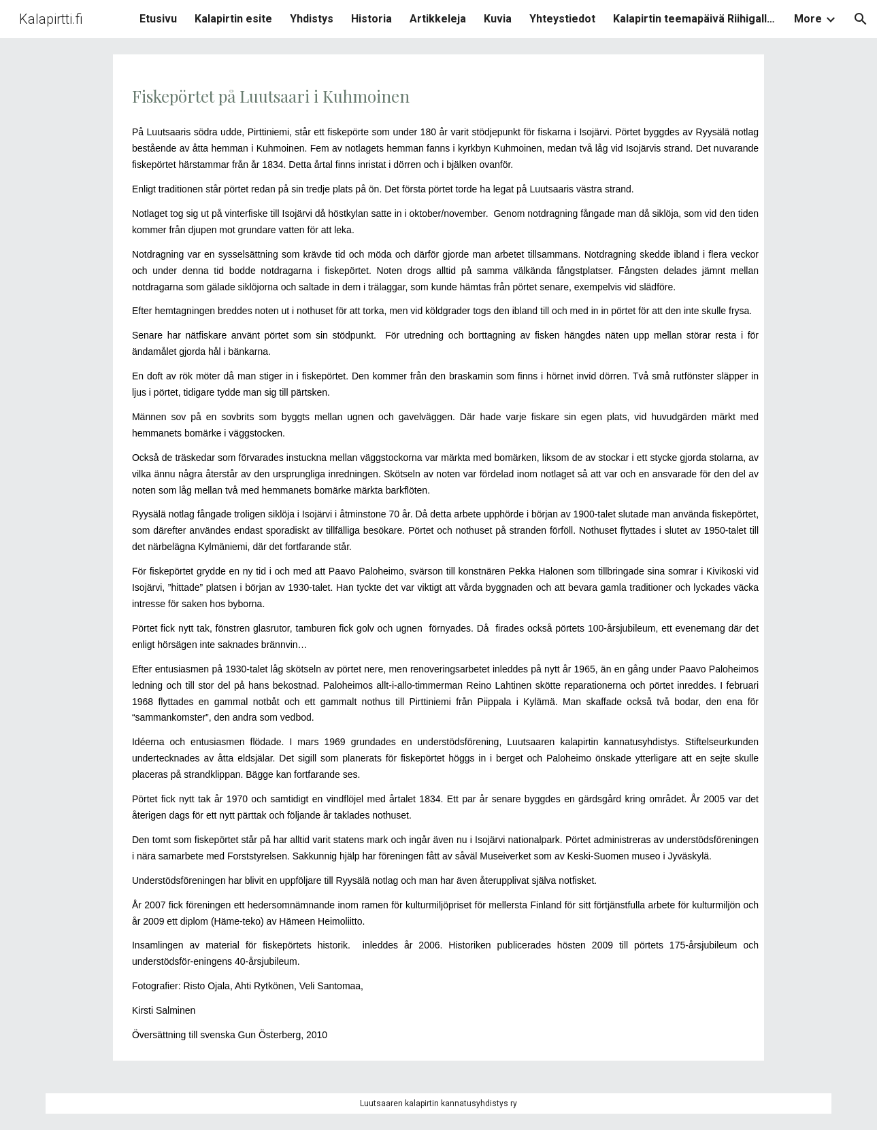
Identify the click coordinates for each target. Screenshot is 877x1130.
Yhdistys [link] (311, 18)
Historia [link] (371, 18)
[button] (860, 19)
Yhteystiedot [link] (562, 18)
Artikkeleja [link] (438, 18)
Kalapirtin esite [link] (233, 18)
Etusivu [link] (158, 18)
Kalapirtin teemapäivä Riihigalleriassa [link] (694, 18)
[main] (438, 557)
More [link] (808, 18)
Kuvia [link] (498, 18)
